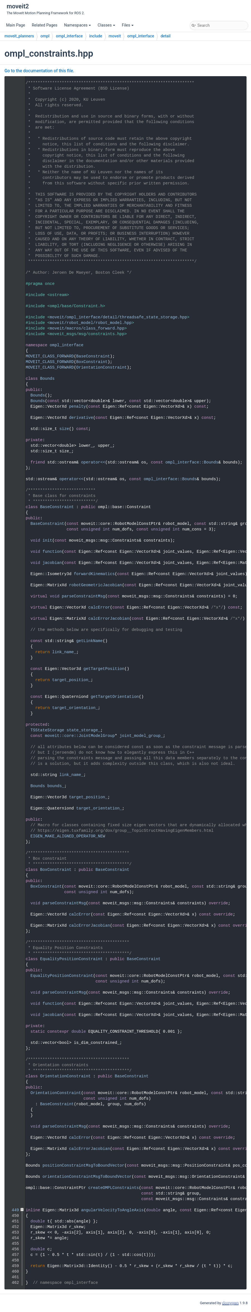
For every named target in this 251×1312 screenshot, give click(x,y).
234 (13, 797)
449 (13, 1210)
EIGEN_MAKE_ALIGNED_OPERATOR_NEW (67, 836)
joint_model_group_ (141, 736)
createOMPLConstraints (113, 1188)
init (47, 540)
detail (166, 36)
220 (13, 736)
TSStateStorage (47, 730)
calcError (99, 607)
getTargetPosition (103, 669)
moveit (115, 36)
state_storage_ (83, 730)
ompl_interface (69, 36)
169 (13, 596)
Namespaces (77, 25)
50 (13, 356)
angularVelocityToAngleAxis (112, 1210)
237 (13, 808)
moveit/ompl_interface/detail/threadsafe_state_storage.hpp (118, 317)
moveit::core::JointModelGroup (80, 736)
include (95, 36)
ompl (44, 36)
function (52, 551)
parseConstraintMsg (83, 596)
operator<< (93, 462)
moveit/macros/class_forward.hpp (87, 328)
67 (13, 378)
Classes (106, 25)
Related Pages (44, 25)
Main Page (15, 25)
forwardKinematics (94, 574)
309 (13, 959)
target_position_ (71, 680)
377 (13, 1076)
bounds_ (55, 786)
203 (13, 669)
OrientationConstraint (101, 367)
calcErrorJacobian (108, 618)
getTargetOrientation (115, 697)
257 (13, 870)
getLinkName (89, 641)
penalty (77, 406)
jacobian (52, 563)
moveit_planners (19, 36)
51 (13, 362)
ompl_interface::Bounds (191, 462)
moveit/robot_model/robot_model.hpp (91, 323)
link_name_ (64, 652)
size (64, 429)
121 (13, 507)
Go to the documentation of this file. (39, 70)
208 (13, 697)
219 (13, 730)
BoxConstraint (91, 362)
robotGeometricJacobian (95, 585)
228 (13, 775)
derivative (81, 417)
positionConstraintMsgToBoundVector (83, 1165)
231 (13, 786)
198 (13, 641)
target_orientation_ (75, 708)
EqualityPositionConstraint (71, 959)
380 (13, 1093)
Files (128, 25)
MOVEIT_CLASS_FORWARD (50, 356)
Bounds (47, 378)
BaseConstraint (93, 356)
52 (13, 367)
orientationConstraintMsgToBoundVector (87, 1176)
